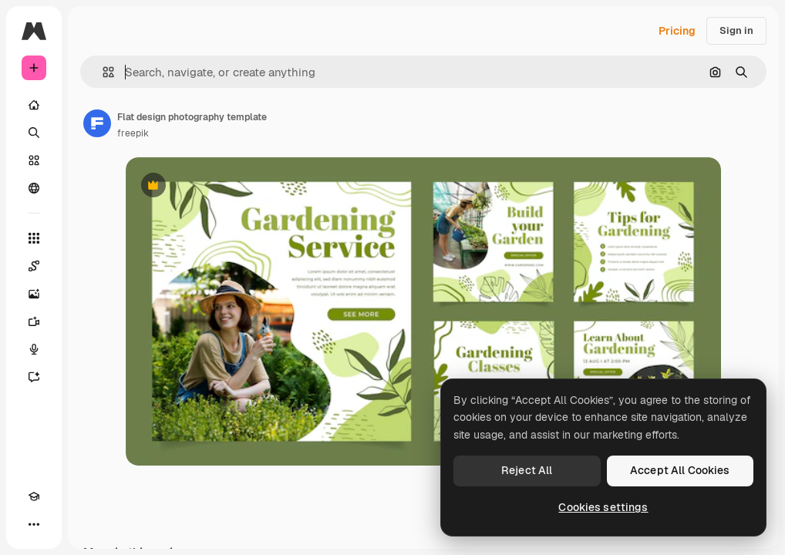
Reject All (526, 470)
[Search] (34, 132)
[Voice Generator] (34, 349)
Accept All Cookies (680, 470)
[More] (34, 524)
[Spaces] (34, 266)
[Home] (34, 104)
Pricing (677, 31)
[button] (102, 72)
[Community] (34, 188)
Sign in (736, 30)
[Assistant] (34, 377)
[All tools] (34, 238)
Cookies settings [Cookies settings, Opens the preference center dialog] (603, 507)
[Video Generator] (34, 321)
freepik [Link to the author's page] (133, 133)
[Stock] (34, 160)
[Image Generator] (34, 293)
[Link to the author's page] (97, 123)
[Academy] (34, 496)
